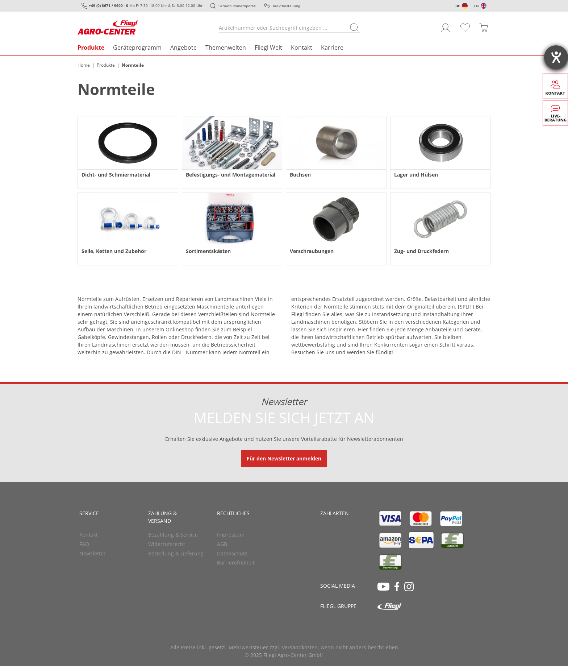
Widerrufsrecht (166, 544)
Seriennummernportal (237, 5)
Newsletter (92, 553)
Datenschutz (232, 553)
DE (457, 6)
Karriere (332, 47)
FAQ (84, 544)
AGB (222, 544)
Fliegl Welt (268, 47)
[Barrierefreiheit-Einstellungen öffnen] (556, 57)
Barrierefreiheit (236, 562)
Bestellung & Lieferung (176, 553)
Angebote (183, 47)
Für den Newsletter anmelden (284, 458)
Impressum (231, 534)
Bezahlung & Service (173, 534)
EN (476, 6)
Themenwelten (225, 47)
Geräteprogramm (137, 47)
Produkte (91, 47)
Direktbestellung (285, 5)
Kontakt (301, 47)
